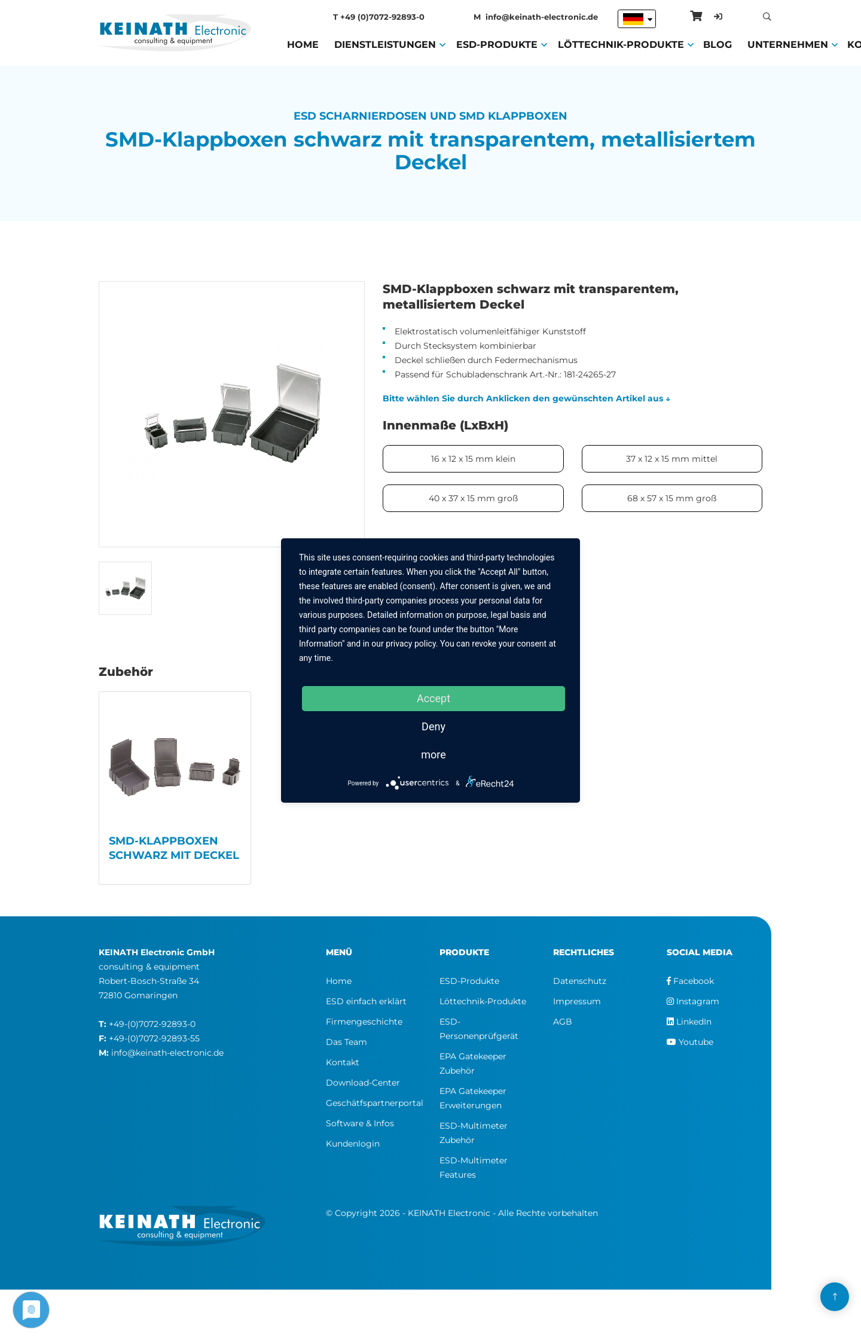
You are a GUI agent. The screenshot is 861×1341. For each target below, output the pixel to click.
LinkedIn (689, 1021)
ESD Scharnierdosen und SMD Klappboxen (430, 116)
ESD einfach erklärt (366, 1001)
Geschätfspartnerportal (374, 1103)
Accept (433, 698)
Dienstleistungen (385, 43)
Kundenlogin (353, 1143)
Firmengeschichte (364, 1021)
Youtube (690, 1042)
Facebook (690, 981)
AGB (562, 1021)
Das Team (346, 1042)
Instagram (693, 1001)
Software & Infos (360, 1123)
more (433, 754)
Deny (433, 726)
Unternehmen (787, 43)
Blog (717, 43)
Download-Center (363, 1082)
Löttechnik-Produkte (621, 43)
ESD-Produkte (497, 43)
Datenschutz (579, 981)
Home (303, 43)
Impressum (577, 1001)
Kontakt (342, 1062)
